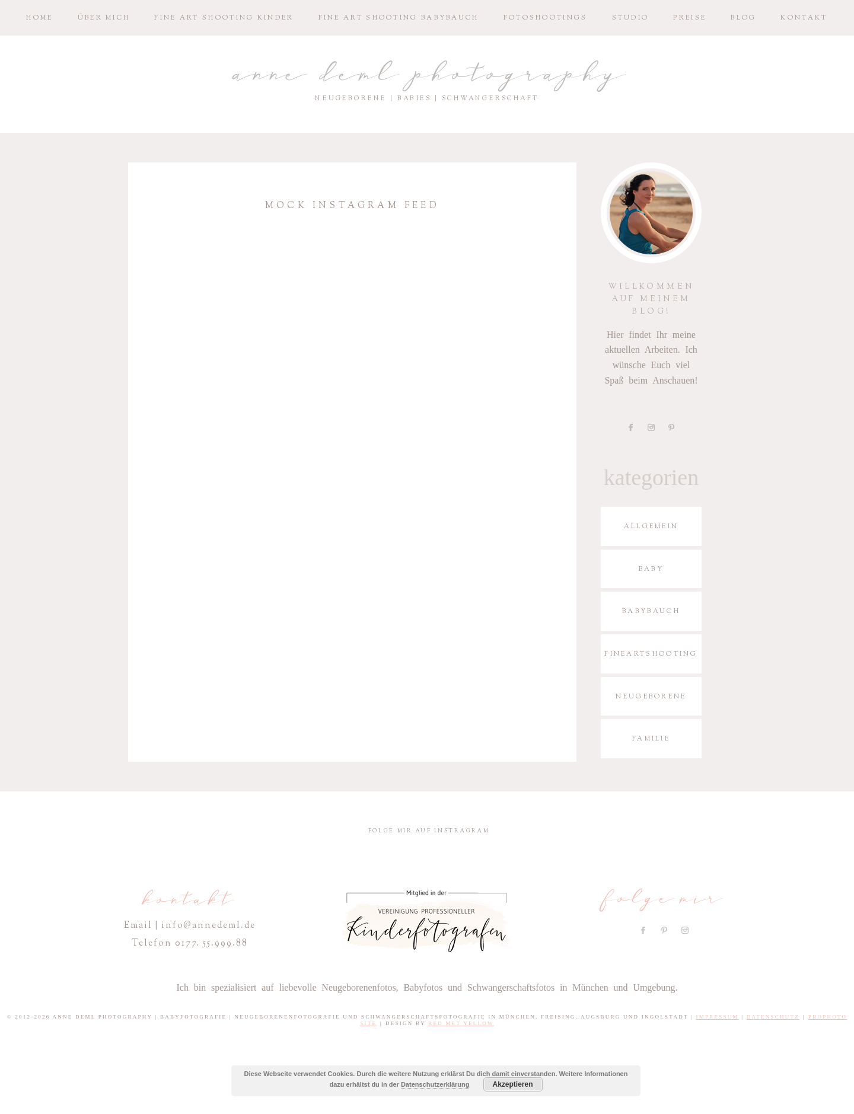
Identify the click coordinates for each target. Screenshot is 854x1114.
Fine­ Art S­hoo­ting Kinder (224, 17)
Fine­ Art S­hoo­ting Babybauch (398, 17)
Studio (630, 17)
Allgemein (651, 526)
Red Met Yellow (461, 1023)
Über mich (104, 17)
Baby (651, 569)
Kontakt (803, 17)
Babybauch (651, 611)
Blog (743, 17)
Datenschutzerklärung (435, 1084)
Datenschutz (773, 1017)
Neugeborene (651, 696)
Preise (689, 17)
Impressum (717, 1017)
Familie (651, 738)
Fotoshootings (546, 17)
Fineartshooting (651, 653)
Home (39, 17)
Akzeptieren (512, 1084)
